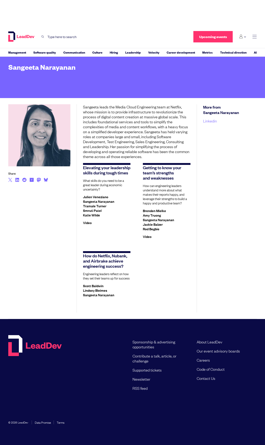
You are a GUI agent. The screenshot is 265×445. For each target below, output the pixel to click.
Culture (97, 52)
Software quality (44, 52)
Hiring (114, 52)
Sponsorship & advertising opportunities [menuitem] (153, 344)
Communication (74, 52)
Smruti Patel (92, 210)
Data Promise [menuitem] (43, 422)
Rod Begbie (151, 229)
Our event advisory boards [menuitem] (218, 350)
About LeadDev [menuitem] (209, 341)
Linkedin (210, 120)
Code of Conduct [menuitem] (211, 369)
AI (255, 52)
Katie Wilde (91, 215)
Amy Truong (152, 215)
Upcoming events (213, 36)
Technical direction (233, 52)
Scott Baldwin (93, 285)
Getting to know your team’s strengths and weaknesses (162, 172)
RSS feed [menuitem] (140, 388)
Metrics (207, 52)
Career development (181, 52)
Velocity (153, 52)
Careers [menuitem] (203, 359)
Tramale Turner (94, 206)
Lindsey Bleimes (95, 290)
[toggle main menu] (254, 36)
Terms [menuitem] (60, 422)
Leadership (133, 52)
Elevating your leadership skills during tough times (106, 169)
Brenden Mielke (154, 210)
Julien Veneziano (95, 196)
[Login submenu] (242, 36)
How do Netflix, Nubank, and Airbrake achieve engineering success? (105, 261)
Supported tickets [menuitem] (147, 369)
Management (17, 52)
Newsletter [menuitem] (141, 379)
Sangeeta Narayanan (98, 201)
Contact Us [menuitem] (206, 378)
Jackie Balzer (153, 224)
